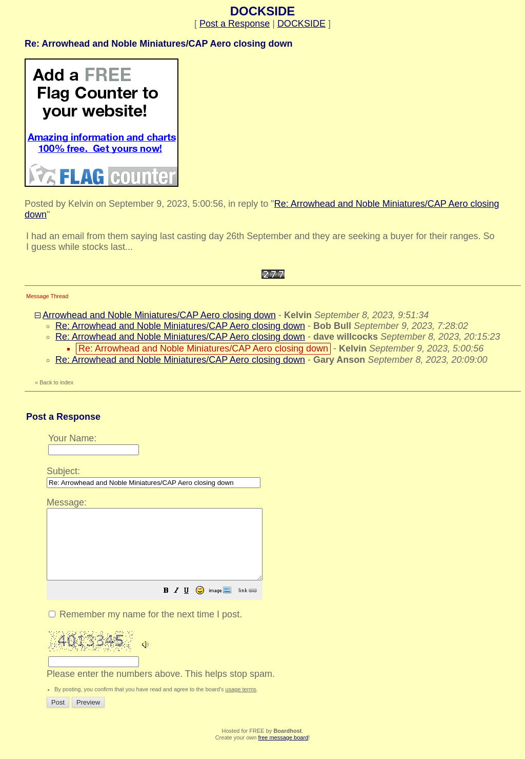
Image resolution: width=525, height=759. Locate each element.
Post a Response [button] (234, 23)
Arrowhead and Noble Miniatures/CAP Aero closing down (159, 315)
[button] (192, 605)
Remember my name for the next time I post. (145, 628)
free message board (283, 751)
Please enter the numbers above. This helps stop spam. (280, 594)
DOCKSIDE (301, 23)
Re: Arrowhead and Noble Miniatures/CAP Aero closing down (180, 326)
